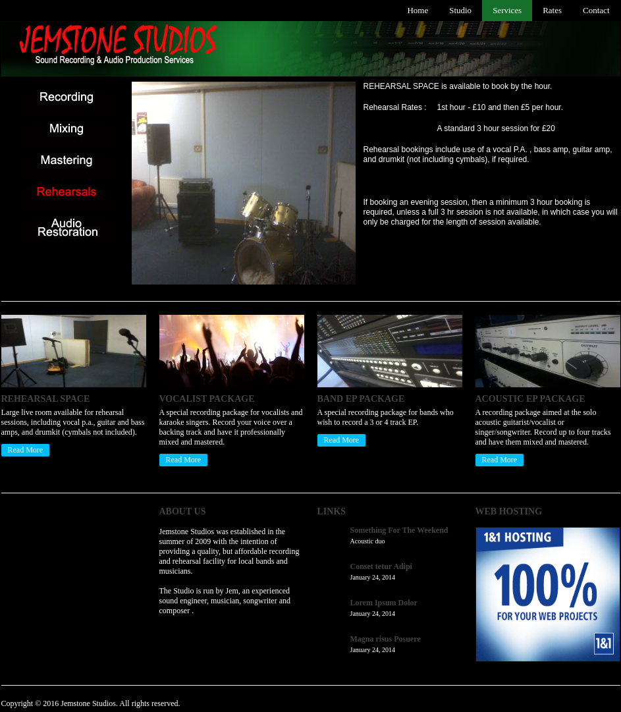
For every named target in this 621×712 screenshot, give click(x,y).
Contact (596, 10)
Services (507, 10)
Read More (25, 449)
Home (417, 10)
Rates (552, 10)
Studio (460, 10)
